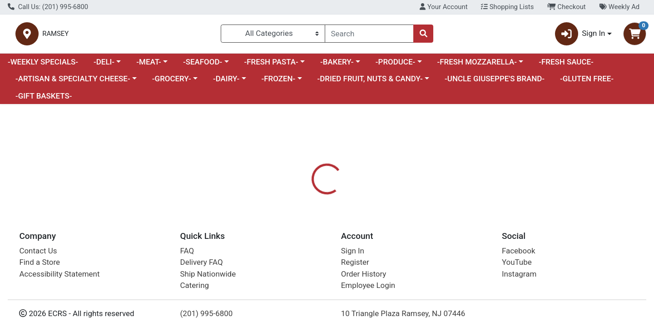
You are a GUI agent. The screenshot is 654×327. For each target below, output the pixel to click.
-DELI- (104, 65)
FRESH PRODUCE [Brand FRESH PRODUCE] (396, 300)
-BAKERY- (337, 65)
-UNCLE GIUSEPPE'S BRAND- (495, 82)
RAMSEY (153, 35)
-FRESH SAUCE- (566, 65)
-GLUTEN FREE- (587, 82)
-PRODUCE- (395, 65)
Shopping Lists (507, 7)
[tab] (298, 242)
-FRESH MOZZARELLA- (477, 65)
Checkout (566, 7)
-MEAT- (148, 65)
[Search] (369, 35)
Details (297, 243)
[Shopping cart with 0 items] (634, 35)
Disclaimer (341, 243)
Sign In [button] (580, 35)
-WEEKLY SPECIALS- (43, 65)
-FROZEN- (279, 82)
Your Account (443, 7)
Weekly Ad (619, 7)
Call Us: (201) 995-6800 (48, 7)
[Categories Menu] (273, 35)
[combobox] (369, 35)
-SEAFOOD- (202, 65)
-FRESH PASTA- (271, 65)
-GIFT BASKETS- (43, 99)
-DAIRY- (226, 82)
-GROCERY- (171, 82)
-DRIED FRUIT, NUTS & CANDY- (370, 82)
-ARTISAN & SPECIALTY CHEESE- (72, 82)
